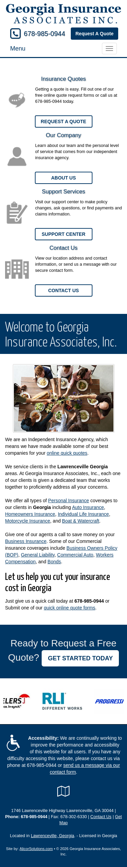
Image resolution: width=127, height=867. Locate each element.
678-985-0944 (44, 33)
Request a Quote (63, 121)
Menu (17, 48)
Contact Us (63, 290)
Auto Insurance (88, 507)
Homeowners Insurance (30, 514)
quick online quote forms (69, 607)
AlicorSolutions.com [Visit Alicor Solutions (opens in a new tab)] (36, 849)
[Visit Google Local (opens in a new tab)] (63, 791)
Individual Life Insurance (83, 514)
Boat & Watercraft (80, 521)
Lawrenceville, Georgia (52, 835)
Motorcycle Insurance (27, 521)
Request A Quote (95, 33)
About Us (63, 178)
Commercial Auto (75, 555)
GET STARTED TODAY (80, 658)
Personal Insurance (68, 500)
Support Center (63, 234)
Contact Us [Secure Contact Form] (100, 816)
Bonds (54, 561)
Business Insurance (25, 541)
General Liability (38, 555)
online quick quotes (67, 453)
